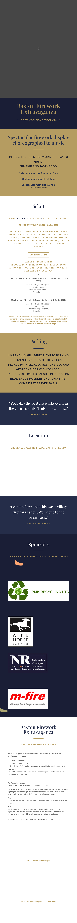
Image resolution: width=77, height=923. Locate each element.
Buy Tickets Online (38, 255)
